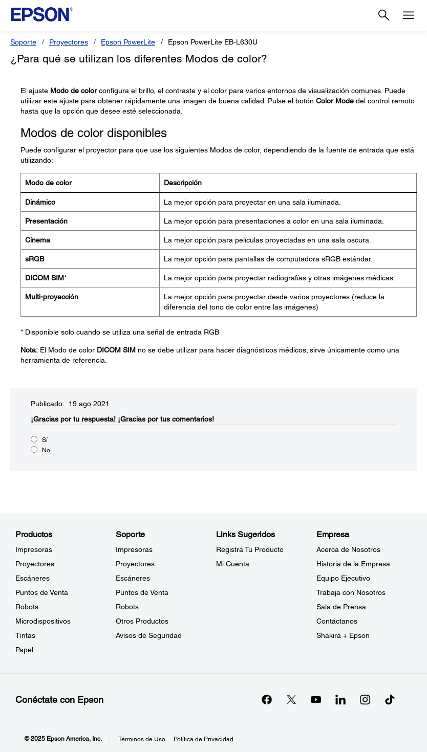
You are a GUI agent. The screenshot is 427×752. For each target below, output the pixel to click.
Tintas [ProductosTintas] (25, 635)
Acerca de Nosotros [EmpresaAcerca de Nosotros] (348, 549)
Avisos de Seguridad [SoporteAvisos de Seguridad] (149, 635)
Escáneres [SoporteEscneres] (133, 578)
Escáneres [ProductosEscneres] (32, 578)
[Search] (384, 15)
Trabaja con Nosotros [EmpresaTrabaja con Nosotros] (351, 592)
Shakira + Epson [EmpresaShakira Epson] (343, 635)
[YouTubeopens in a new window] (316, 699)
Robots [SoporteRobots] (127, 607)
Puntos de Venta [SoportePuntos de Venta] (142, 592)
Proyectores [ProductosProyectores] (34, 564)
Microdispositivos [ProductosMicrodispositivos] (43, 621)
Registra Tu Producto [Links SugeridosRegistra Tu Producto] (250, 549)
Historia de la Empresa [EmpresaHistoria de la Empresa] (353, 564)
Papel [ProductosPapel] (24, 650)
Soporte (23, 42)
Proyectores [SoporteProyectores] (135, 564)
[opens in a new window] (389, 699)
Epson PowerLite (128, 42)
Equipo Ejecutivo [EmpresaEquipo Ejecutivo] (343, 578)
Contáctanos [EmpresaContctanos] (336, 621)
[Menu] (408, 15)
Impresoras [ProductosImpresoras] (33, 549)
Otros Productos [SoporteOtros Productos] (142, 621)
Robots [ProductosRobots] (26, 607)
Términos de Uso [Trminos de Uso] (141, 739)
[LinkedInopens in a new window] (340, 699)
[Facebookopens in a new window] (267, 699)
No (46, 450)
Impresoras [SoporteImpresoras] (134, 549)
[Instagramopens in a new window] (365, 699)
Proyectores (68, 42)
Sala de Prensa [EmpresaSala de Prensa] (341, 607)
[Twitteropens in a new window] (291, 699)
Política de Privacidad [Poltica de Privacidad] (203, 739)
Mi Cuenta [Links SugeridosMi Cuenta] (232, 564)
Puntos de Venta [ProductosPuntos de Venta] (41, 592)
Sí (45, 440)
